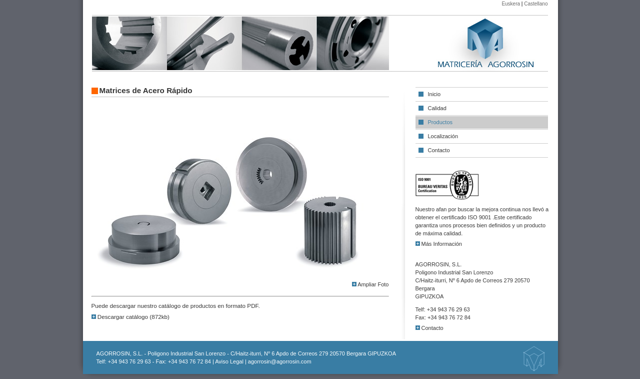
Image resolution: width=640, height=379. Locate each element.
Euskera (511, 4)
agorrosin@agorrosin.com (280, 361)
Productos (440, 122)
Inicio (434, 94)
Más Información (439, 244)
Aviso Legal (229, 361)
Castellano (536, 4)
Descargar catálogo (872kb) (131, 316)
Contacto (439, 150)
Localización (443, 136)
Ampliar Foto (370, 284)
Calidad (437, 108)
